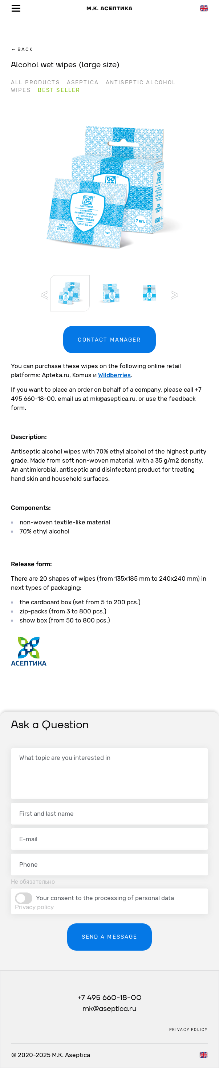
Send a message (110, 937)
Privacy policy (34, 907)
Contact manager (109, 339)
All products (35, 82)
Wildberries (114, 375)
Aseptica (83, 82)
